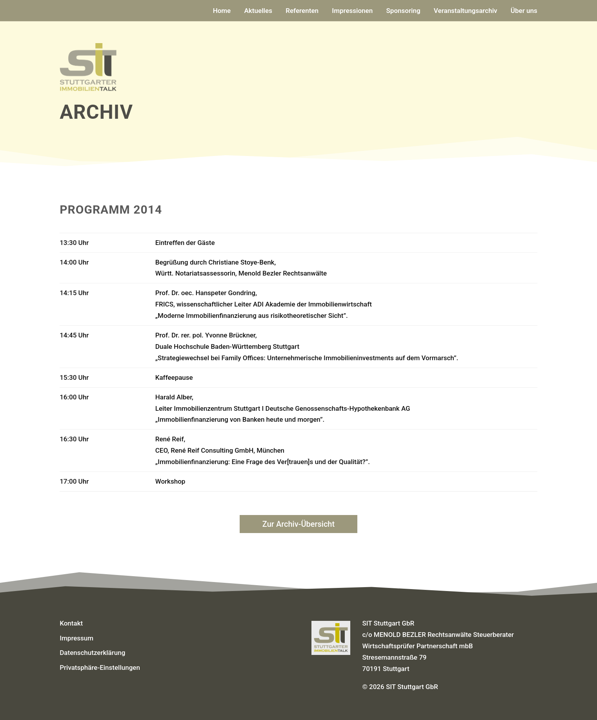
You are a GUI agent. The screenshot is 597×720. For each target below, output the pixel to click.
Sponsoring (403, 11)
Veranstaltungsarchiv (465, 11)
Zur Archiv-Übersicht (298, 524)
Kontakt (71, 623)
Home (222, 11)
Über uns (524, 11)
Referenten (302, 11)
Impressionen (352, 11)
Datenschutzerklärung (92, 653)
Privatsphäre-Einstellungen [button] (100, 667)
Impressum (76, 638)
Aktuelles (258, 11)
